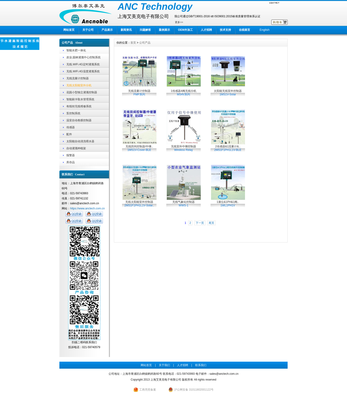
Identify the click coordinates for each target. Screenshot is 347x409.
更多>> (179, 22)
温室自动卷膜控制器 (79, 120)
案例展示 (164, 29)
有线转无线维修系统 (79, 106)
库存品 (70, 162)
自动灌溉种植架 (76, 148)
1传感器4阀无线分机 (183, 92)
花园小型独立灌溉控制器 (81, 92)
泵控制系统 (73, 113)
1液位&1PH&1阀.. (228, 203)
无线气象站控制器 (183, 203)
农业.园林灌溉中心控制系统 (83, 57)
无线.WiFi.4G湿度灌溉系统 (83, 71)
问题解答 (145, 29)
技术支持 (225, 29)
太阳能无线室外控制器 (228, 92)
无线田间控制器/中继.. (139, 148)
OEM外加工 (185, 29)
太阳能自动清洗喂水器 (80, 141)
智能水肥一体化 (76, 50)
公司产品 (144, 42)
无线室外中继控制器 (183, 148)
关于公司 (88, 29)
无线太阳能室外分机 (79, 85)
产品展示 (107, 29)
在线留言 (244, 29)
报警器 (70, 155)
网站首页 (69, 29)
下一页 (200, 223)
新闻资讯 (126, 29)
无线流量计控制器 (77, 78)
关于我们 (164, 365)
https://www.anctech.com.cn (87, 208)
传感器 (70, 127)
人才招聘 (206, 29)
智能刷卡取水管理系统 (80, 99)
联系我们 (200, 365)
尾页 (211, 223)
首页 (133, 42)
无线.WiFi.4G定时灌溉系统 (83, 64)
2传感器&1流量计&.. (227, 148)
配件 (69, 134)
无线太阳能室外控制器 (139, 203)
